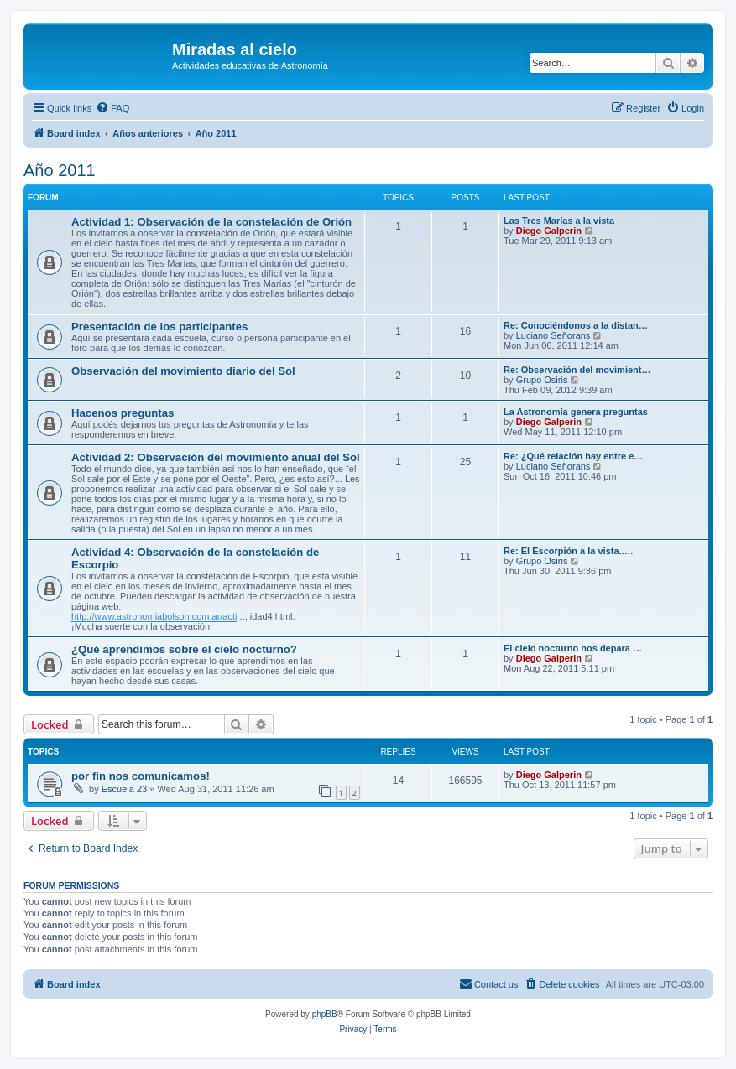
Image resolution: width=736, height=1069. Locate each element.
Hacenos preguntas (122, 413)
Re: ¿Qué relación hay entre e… (573, 456)
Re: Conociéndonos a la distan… (576, 325)
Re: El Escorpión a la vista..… (569, 551)
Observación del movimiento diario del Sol (183, 371)
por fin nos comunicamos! (140, 776)
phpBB (324, 1014)
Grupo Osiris (542, 380)
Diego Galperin (549, 231)
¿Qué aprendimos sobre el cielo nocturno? (184, 649)
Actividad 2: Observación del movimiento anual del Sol (215, 457)
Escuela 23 (124, 789)
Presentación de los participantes (159, 326)
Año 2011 (59, 170)
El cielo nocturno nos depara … (573, 648)
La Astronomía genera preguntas (576, 412)
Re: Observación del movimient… (577, 370)
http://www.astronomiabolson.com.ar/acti (154, 616)
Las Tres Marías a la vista (559, 220)
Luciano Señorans (553, 335)
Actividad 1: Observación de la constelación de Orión (211, 221)
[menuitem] (112, 108)
